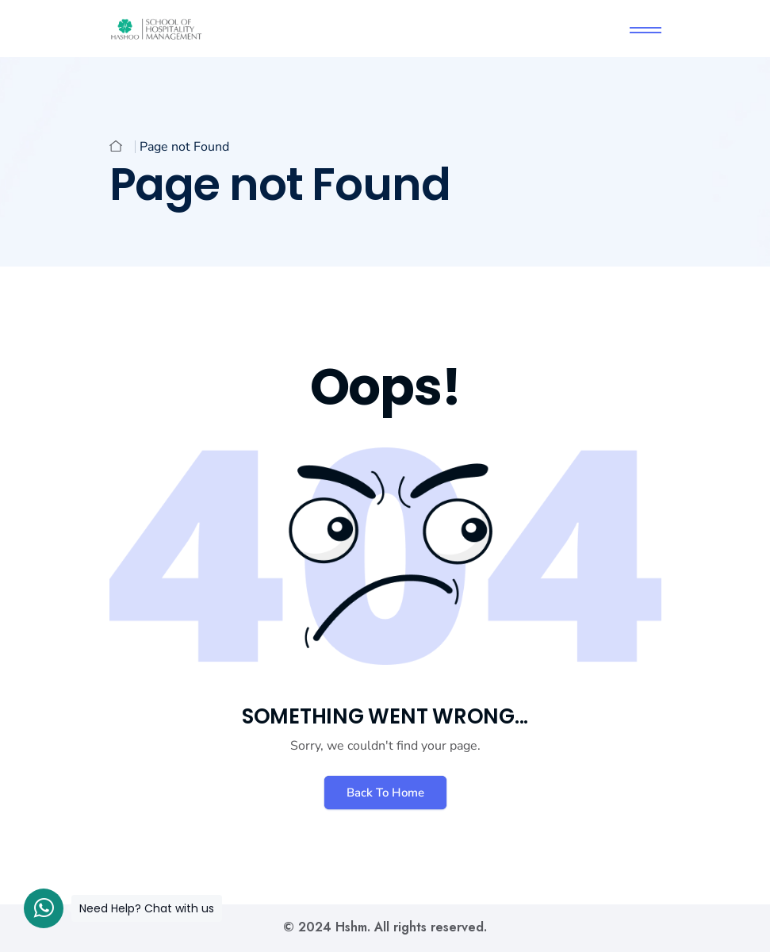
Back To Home (385, 792)
